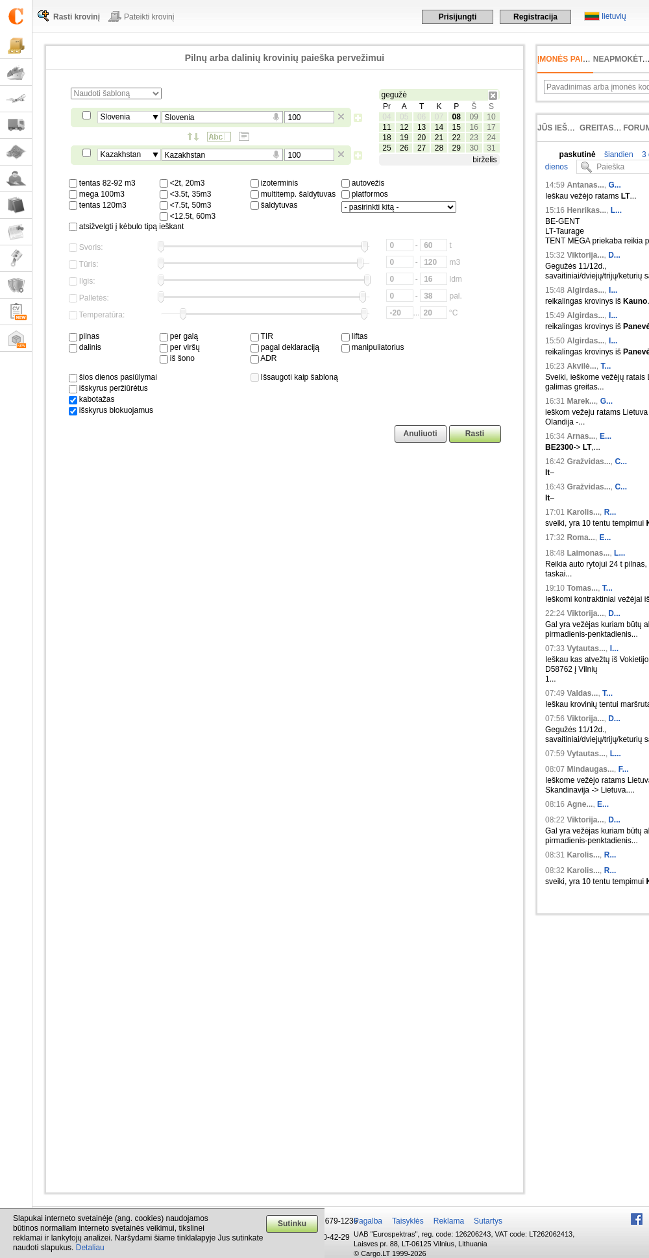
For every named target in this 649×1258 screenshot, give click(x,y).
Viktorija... (585, 255)
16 (473, 127)
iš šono (177, 358)
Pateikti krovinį (149, 16)
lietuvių (614, 16)
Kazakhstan (121, 154)
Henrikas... (586, 210)
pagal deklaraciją (285, 347)
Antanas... (585, 185)
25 (386, 148)
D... (614, 255)
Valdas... (582, 693)
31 (491, 148)
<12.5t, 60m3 (188, 216)
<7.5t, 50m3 (186, 205)
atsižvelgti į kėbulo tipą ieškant (126, 226)
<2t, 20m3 (182, 183)
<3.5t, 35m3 (186, 194)
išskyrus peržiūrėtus (108, 388)
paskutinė (577, 154)
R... (610, 512)
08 (456, 116)
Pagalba (368, 1221)
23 (473, 137)
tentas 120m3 (98, 205)
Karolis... (583, 512)
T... (605, 366)
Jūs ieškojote (568, 127)
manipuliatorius (372, 347)
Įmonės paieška (570, 59)
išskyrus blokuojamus (111, 410)
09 (473, 116)
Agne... (580, 804)
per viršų (180, 347)
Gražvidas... (588, 461)
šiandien (617, 154)
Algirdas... (585, 290)
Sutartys (488, 1221)
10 (491, 116)
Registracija (535, 16)
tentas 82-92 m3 (102, 183)
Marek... (581, 401)
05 (404, 116)
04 (386, 116)
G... (614, 185)
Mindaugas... (590, 769)
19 (404, 137)
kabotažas (92, 399)
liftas (354, 336)
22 (456, 137)
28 (439, 148)
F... (623, 769)
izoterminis (275, 183)
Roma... (580, 537)
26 (404, 148)
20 (421, 137)
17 (491, 127)
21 (439, 137)
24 (491, 137)
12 (404, 127)
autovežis (363, 183)
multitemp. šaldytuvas (293, 194)
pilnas (84, 336)
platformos (364, 194)
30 (473, 148)
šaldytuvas (274, 205)
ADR (264, 358)
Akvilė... (581, 366)
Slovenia (115, 116)
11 (386, 127)
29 (456, 148)
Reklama (449, 1221)
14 (439, 127)
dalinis (85, 347)
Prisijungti (458, 16)
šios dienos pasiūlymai (113, 377)
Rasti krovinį (76, 16)
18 (386, 137)
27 (421, 148)
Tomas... (582, 588)
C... (621, 461)
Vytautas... (586, 648)
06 (421, 116)
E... (605, 436)
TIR (262, 336)
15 (456, 127)
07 (439, 116)
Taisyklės (408, 1221)
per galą (179, 336)
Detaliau (90, 1247)
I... (613, 290)
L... (616, 210)
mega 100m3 (97, 194)
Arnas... (581, 436)
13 (421, 127)
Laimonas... (588, 553)
